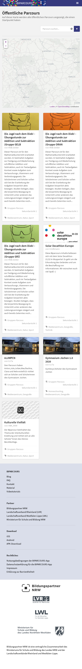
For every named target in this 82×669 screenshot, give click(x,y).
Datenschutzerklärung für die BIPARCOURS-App (29, 564)
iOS (8, 536)
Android (10, 540)
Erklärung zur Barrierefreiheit (20, 571)
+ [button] (6, 42)
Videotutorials (13, 491)
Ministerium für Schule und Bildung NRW (26, 519)
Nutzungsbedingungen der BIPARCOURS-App (28, 560)
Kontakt (10, 484)
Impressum (12, 568)
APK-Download (14, 543)
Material (11, 487)
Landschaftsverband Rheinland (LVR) (24, 511)
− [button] (6, 46)
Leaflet (52, 107)
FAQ (8, 480)
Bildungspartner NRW (17, 508)
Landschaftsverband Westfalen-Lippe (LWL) (27, 515)
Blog (9, 476)
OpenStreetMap (64, 107)
